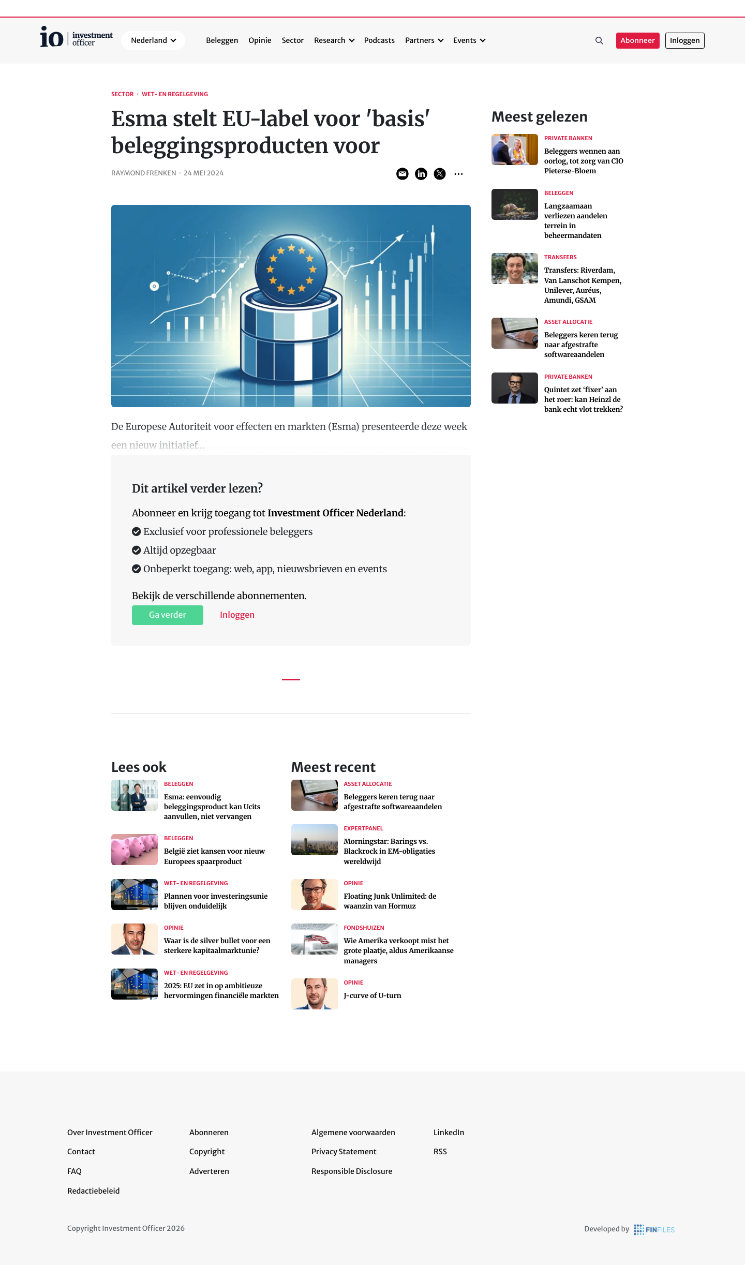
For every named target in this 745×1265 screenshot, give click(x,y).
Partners (420, 40)
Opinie (260, 40)
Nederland (149, 40)
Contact (81, 1151)
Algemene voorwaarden (353, 1132)
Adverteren (209, 1171)
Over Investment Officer (110, 1132)
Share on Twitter (440, 174)
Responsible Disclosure (352, 1171)
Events (464, 40)
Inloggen (685, 41)
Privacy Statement (344, 1151)
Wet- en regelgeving (175, 94)
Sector (293, 40)
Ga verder (167, 615)
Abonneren (209, 1132)
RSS (440, 1151)
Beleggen (222, 40)
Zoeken (599, 41)
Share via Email (402, 174)
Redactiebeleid (93, 1191)
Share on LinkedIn (421, 174)
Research (330, 40)
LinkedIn (449, 1132)
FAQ (74, 1171)
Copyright (207, 1151)
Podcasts (379, 40)
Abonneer (638, 41)
